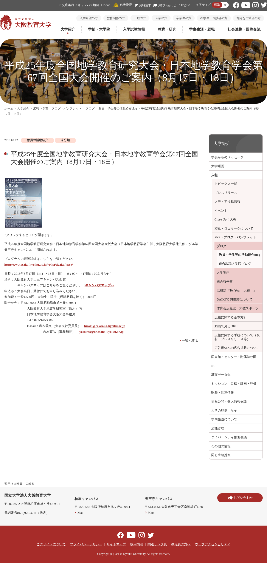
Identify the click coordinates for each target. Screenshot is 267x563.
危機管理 (122, 4)
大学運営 (217, 166)
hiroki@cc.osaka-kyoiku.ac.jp (104, 326)
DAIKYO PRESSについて (235, 299)
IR (212, 365)
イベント (220, 210)
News (106, 5)
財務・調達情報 (222, 392)
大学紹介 (68, 29)
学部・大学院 (99, 29)
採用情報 (136, 544)
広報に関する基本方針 (230, 317)
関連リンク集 (157, 544)
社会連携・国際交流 (244, 29)
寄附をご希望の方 (248, 18)
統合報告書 (225, 281)
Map (81, 512)
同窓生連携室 (221, 455)
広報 (36, 108)
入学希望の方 (89, 18)
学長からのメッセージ (227, 157)
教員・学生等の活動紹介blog (117, 108)
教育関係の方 (116, 18)
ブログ (90, 108)
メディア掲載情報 (227, 201)
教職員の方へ (181, 544)
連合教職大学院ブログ (235, 263)
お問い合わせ (164, 5)
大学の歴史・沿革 (224, 410)
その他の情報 (221, 446)
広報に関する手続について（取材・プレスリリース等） (237, 337)
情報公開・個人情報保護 (229, 401)
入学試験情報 (134, 29)
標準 (217, 4)
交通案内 (68, 5)
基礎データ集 (221, 374)
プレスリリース (225, 192)
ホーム (8, 108)
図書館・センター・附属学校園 (233, 357)
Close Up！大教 (225, 219)
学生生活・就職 (202, 29)
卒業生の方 (183, 18)
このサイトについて (51, 544)
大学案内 (223, 272)
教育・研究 (167, 29)
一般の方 (140, 18)
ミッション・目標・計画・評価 (233, 383)
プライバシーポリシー (86, 544)
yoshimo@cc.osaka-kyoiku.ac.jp (101, 331)
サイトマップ (116, 544)
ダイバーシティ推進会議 (229, 437)
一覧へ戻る (190, 340)
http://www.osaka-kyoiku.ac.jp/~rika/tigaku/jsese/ (38, 264)
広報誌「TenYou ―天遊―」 (236, 290)
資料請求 (143, 5)
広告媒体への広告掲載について (237, 348)
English (185, 5)
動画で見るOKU (226, 326)
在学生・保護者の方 (213, 18)
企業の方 (161, 18)
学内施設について (224, 419)
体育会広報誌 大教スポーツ (238, 308)
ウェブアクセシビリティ (212, 544)
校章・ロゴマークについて (233, 228)
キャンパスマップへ (99, 285)
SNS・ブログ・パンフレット (62, 108)
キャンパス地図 (88, 5)
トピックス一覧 (225, 183)
